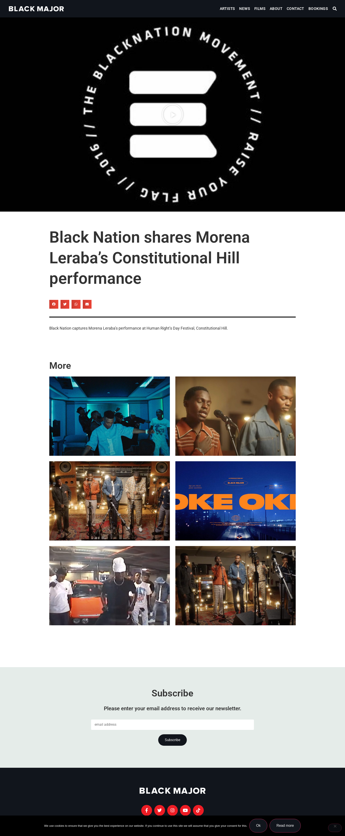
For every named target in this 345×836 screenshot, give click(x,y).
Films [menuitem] (259, 8)
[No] (335, 828)
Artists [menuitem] (227, 8)
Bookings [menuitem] (318, 8)
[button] (334, 8)
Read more (285, 826)
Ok (258, 826)
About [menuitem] (276, 8)
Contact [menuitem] (295, 8)
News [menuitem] (244, 8)
